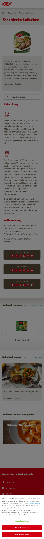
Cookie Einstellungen (22, 521)
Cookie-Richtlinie (34, 503)
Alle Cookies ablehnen (22, 528)
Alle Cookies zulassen (22, 534)
